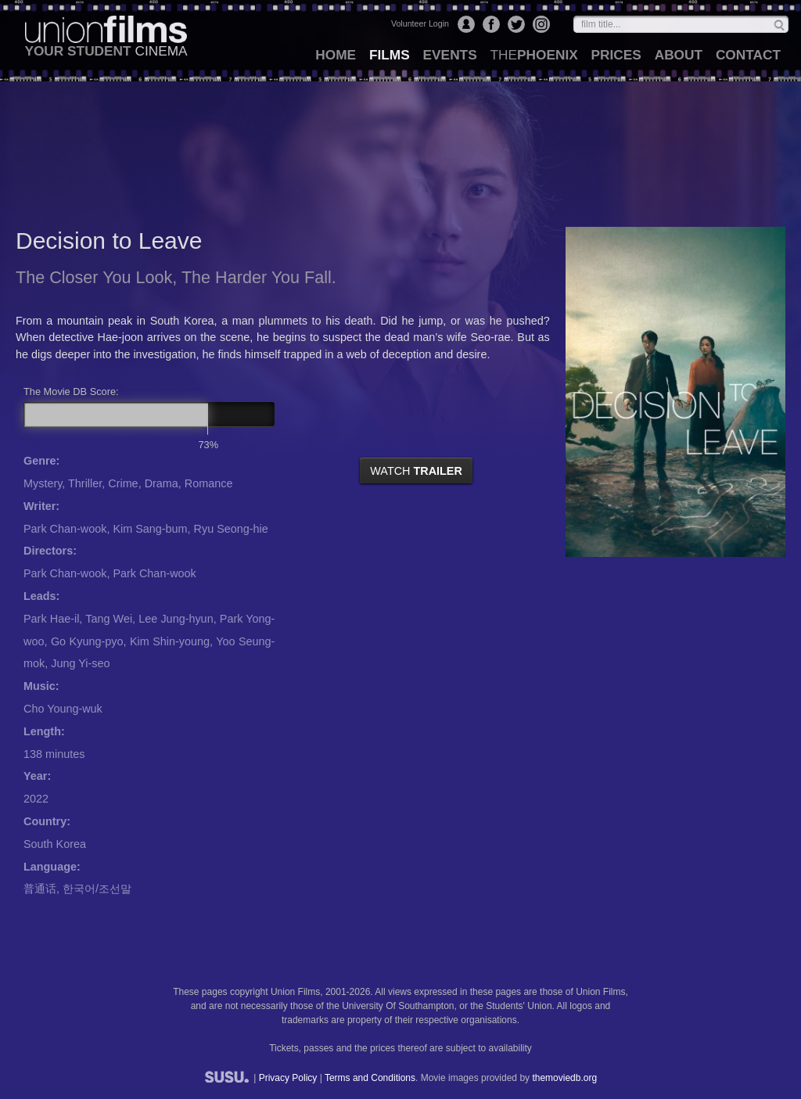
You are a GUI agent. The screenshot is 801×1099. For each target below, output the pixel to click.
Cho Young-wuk (62, 708)
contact (748, 55)
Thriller (85, 483)
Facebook (491, 24)
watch (416, 471)
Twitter (516, 24)
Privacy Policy (288, 1077)
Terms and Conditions (370, 1077)
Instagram (541, 24)
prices (616, 55)
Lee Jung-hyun (175, 618)
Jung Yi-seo (80, 663)
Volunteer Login (420, 23)
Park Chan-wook (64, 529)
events (450, 55)
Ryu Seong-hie (231, 529)
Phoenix (533, 55)
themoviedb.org (564, 1077)
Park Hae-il (51, 618)
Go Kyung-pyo (87, 641)
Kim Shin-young (170, 641)
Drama (161, 483)
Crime (123, 483)
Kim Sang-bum (150, 529)
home (335, 55)
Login (466, 24)
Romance (209, 483)
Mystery (42, 483)
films (389, 55)
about (678, 55)
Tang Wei (108, 618)
